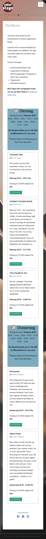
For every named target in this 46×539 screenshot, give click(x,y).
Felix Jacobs (16, 158)
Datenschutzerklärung (31, 536)
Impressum (10, 536)
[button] (40, 4)
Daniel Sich (16, 205)
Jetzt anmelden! (15, 192)
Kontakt (18, 536)
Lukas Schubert (18, 374)
